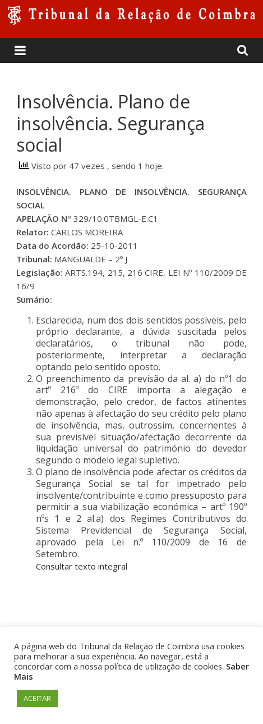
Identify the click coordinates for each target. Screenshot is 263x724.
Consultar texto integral (81, 566)
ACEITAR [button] (37, 698)
